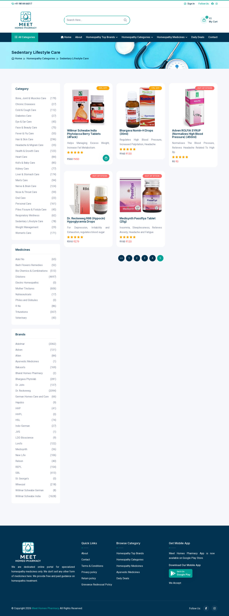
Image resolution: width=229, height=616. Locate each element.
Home (66, 37)
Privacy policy (89, 572)
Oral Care (35, 198)
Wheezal (35, 484)
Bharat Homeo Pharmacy (35, 373)
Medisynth (35, 449)
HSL (35, 420)
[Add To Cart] (106, 158)
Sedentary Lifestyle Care (35, 221)
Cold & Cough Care (35, 110)
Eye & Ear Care (35, 122)
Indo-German (35, 426)
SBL (35, 473)
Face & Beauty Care (35, 127)
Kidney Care (35, 168)
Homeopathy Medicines (171, 37)
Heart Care (35, 157)
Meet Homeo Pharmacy (45, 608)
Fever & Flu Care (35, 133)
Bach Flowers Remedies (35, 265)
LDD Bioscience (35, 437)
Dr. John (35, 385)
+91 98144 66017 (21, 3)
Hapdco (35, 402)
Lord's (35, 443)
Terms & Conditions (92, 565)
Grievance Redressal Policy (96, 584)
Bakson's (35, 367)
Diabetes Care (35, 116)
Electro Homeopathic (35, 282)
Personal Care (35, 204)
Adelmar (35, 344)
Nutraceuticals (35, 294)
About (78, 37)
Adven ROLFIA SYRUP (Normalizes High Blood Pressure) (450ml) (187, 134)
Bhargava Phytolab (35, 379)
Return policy (88, 578)
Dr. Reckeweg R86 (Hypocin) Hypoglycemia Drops (86, 220)
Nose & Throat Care (35, 192)
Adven (35, 350)
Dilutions (35, 277)
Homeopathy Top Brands (100, 37)
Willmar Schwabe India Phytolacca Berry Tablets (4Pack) (84, 134)
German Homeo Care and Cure (35, 396)
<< (121, 258)
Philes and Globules (35, 300)
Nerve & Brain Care (35, 186)
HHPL (35, 414)
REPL (35, 467)
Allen (35, 356)
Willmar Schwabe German (35, 490)
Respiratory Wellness (35, 215)
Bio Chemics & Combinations (35, 271)
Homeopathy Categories (136, 37)
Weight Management (35, 227)
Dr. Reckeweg (35, 391)
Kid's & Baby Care (35, 163)
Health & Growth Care (35, 151)
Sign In (189, 3)
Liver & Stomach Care (35, 174)
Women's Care (35, 233)
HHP (35, 408)
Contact (213, 37)
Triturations (35, 312)
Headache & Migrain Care (35, 145)
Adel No (35, 259)
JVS (35, 432)
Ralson (35, 461)
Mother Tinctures (35, 288)
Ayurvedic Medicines (35, 361)
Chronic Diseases (35, 104)
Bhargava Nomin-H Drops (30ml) (136, 132)
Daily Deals (197, 37)
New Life (35, 455)
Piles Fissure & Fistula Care (35, 209)
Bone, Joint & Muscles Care (35, 98)
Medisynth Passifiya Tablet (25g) (138, 220)
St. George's (35, 478)
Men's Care (35, 180)
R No (35, 306)
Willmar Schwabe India (35, 496)
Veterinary (35, 318)
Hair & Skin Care (35, 139)
